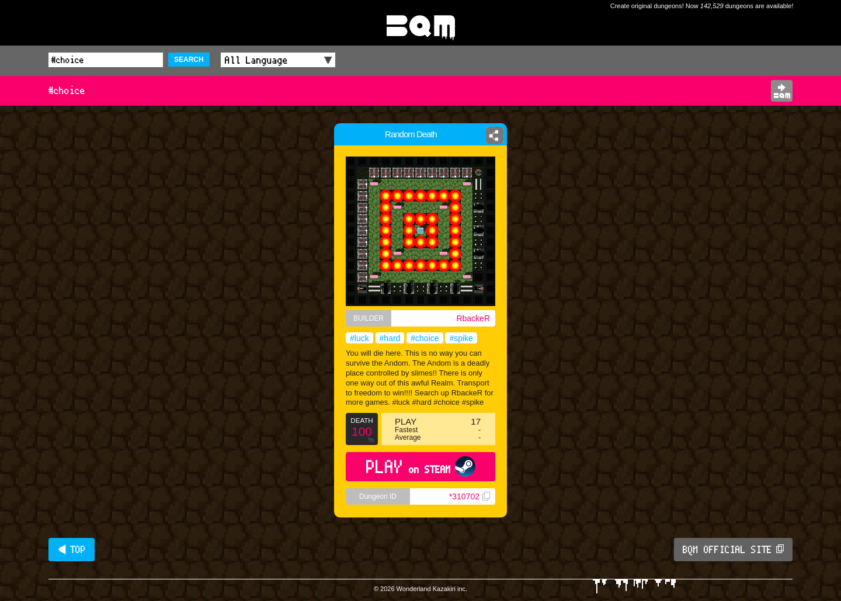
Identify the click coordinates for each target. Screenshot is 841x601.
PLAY (420, 466)
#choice (425, 338)
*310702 (469, 496)
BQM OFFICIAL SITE (733, 549)
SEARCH (189, 59)
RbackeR (473, 318)
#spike (460, 338)
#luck (359, 338)
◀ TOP (71, 549)
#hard (390, 338)
